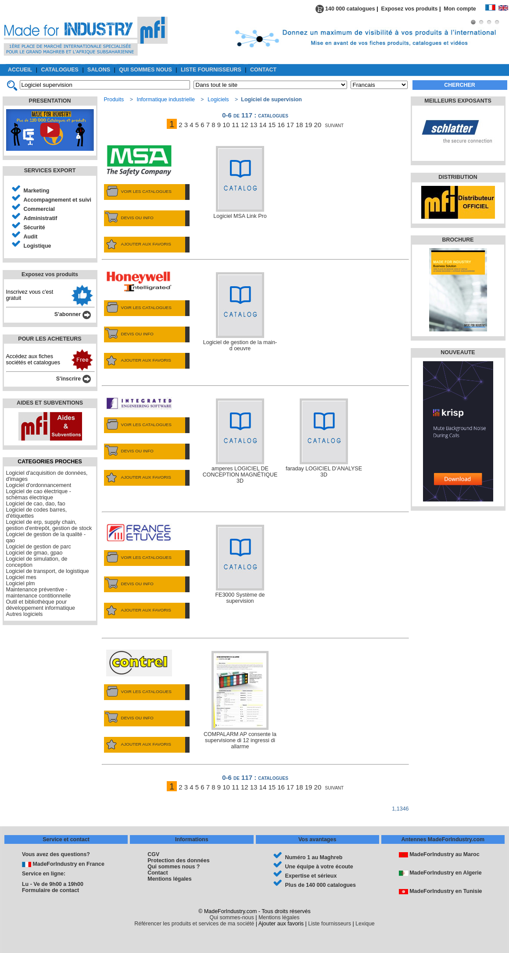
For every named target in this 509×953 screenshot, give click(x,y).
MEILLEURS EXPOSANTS (457, 101)
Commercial (39, 209)
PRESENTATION (50, 101)
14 (263, 124)
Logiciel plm (20, 583)
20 (318, 124)
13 (254, 124)
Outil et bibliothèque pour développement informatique (40, 605)
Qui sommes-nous (232, 917)
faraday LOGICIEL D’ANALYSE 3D (324, 438)
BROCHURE (457, 240)
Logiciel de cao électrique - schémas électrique (38, 494)
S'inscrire (73, 379)
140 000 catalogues (345, 9)
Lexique (365, 924)
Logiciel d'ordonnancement (39, 485)
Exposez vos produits (409, 9)
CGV (153, 854)
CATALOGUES (60, 70)
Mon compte (464, 9)
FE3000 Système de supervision (240, 564)
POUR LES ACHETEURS (49, 339)
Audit (31, 237)
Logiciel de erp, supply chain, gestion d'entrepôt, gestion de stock (49, 525)
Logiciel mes (21, 577)
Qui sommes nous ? (173, 867)
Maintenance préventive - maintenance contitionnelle (38, 593)
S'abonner (72, 314)
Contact (157, 873)
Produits (114, 99)
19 (308, 124)
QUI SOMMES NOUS (145, 70)
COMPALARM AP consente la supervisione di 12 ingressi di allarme (240, 700)
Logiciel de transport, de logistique (47, 571)
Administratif (40, 218)
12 (244, 124)
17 (290, 124)
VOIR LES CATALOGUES (138, 191)
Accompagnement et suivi (58, 200)
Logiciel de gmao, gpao (34, 553)
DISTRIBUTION (457, 177)
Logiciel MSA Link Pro (239, 182)
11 (235, 124)
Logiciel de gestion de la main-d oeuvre (240, 312)
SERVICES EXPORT (50, 170)
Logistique (37, 246)
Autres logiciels (24, 614)
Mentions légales (169, 879)
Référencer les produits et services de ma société (194, 924)
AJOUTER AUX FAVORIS (137, 244)
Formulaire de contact (50, 890)
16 (281, 124)
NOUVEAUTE (458, 352)
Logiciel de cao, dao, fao (35, 504)
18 (299, 124)
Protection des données (178, 860)
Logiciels (218, 99)
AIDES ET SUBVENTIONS (50, 403)
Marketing (37, 191)
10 (226, 124)
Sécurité (34, 227)
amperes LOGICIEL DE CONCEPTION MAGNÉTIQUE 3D (240, 441)
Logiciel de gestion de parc (38, 547)
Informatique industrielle (165, 99)
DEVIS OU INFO (129, 217)
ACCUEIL (20, 70)
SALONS (98, 70)
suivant (334, 124)
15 (272, 124)
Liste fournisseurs (329, 924)
